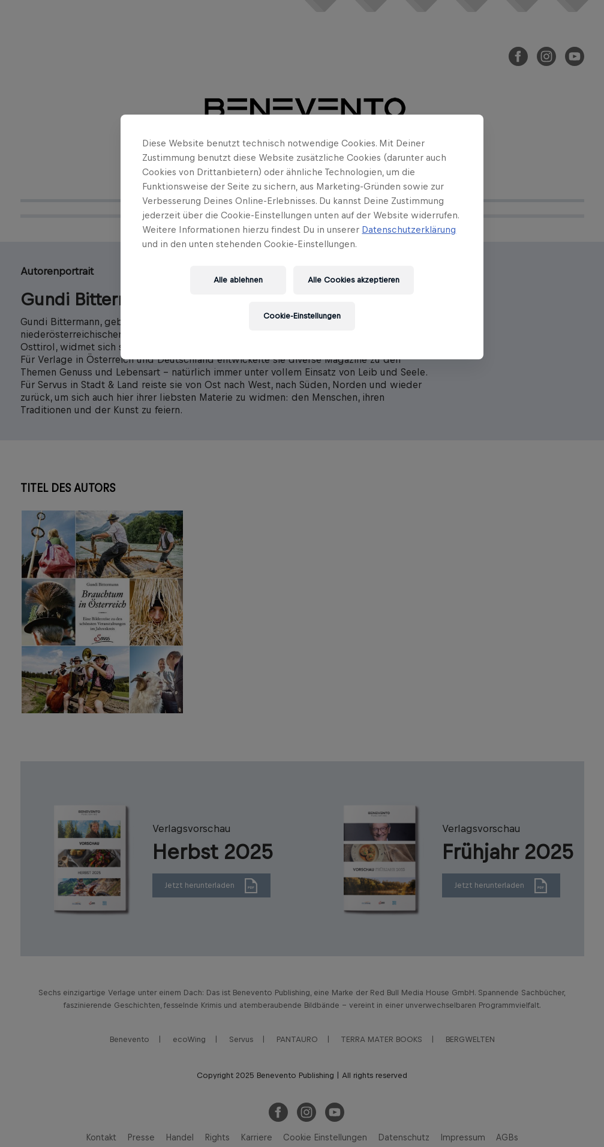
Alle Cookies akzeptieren (353, 279)
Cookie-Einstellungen (302, 315)
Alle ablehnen (238, 279)
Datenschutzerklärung (409, 229)
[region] (302, 237)
